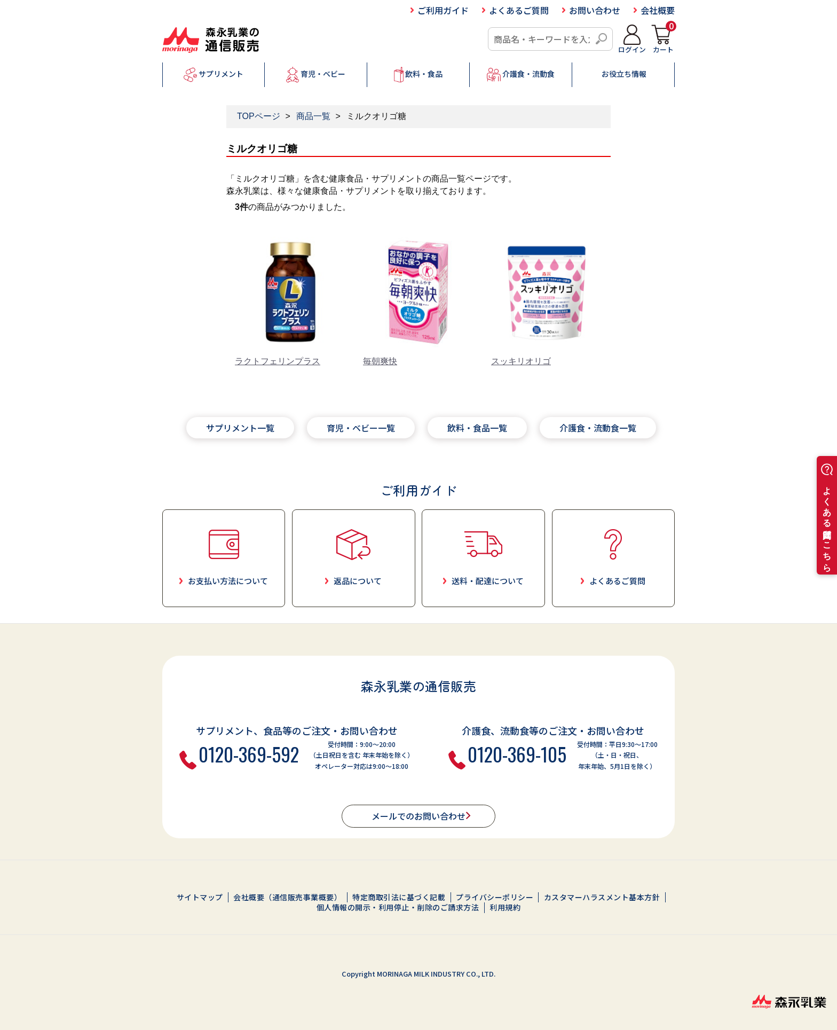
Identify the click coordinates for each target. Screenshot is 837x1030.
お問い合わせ (594, 10)
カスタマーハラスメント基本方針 (602, 897)
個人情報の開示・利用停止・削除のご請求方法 (398, 907)
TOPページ (258, 116)
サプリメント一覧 (240, 427)
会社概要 (658, 10)
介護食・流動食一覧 (597, 427)
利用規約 (504, 907)
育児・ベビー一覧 (361, 427)
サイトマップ (200, 897)
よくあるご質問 (519, 10)
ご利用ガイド (443, 10)
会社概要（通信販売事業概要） (287, 897)
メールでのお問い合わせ (418, 815)
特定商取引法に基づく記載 (398, 897)
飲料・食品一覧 (477, 427)
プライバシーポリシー (494, 897)
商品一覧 (313, 116)
